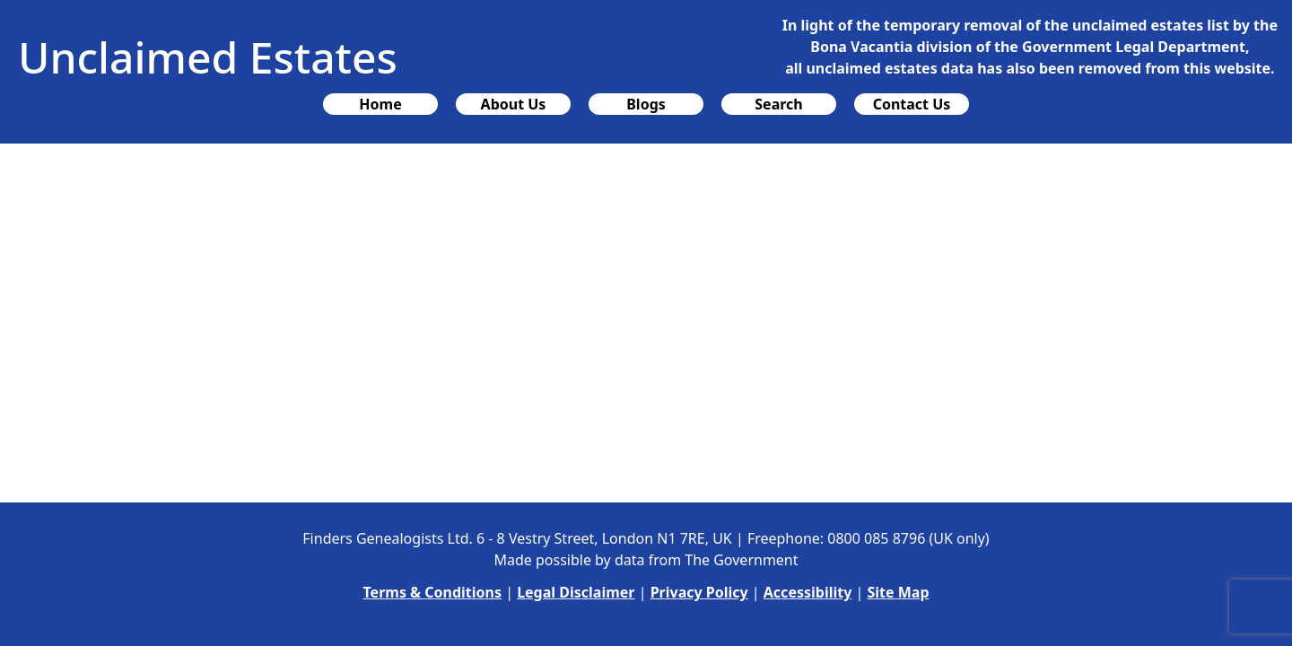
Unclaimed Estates (207, 57)
